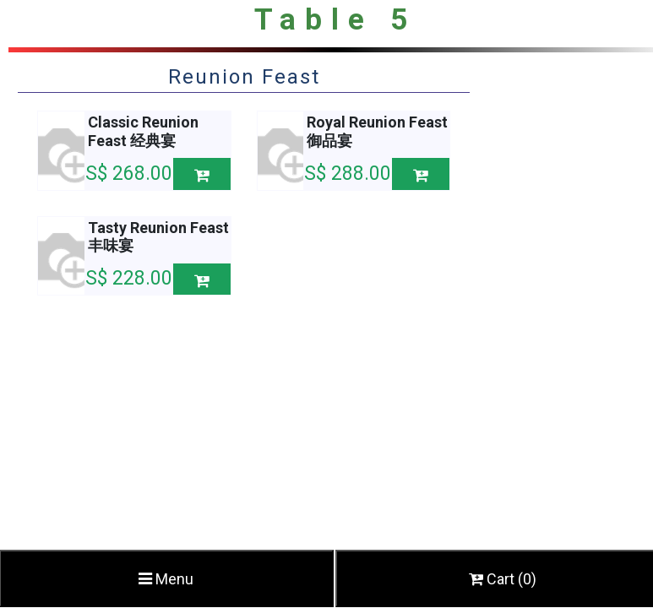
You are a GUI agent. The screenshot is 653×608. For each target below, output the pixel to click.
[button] (202, 173)
